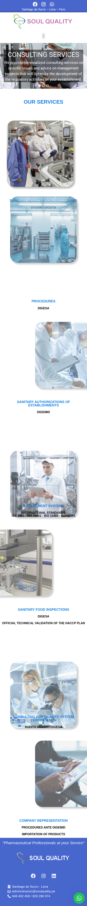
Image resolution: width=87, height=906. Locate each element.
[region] (43, 66)
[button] (43, 36)
